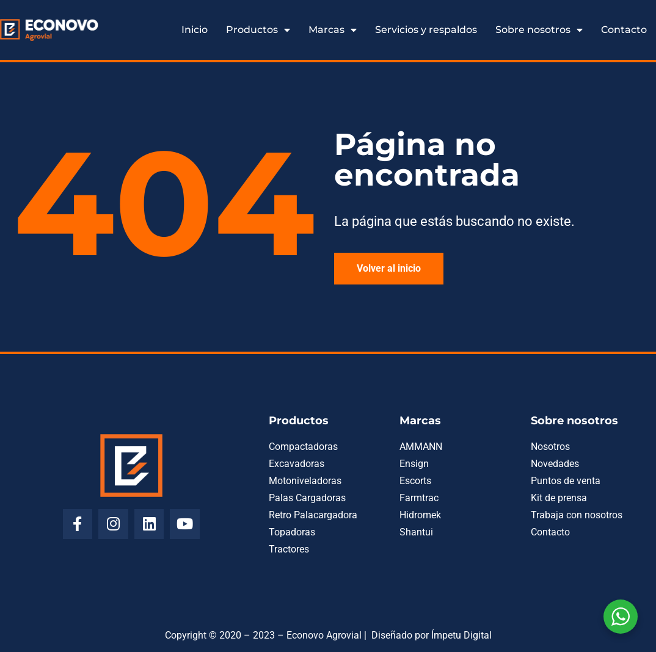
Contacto (624, 29)
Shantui (416, 532)
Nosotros (550, 446)
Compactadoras (303, 446)
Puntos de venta (565, 481)
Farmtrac (419, 498)
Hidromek (420, 515)
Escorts (415, 481)
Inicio (194, 29)
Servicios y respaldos (426, 29)
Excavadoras (296, 463)
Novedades (555, 463)
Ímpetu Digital (461, 635)
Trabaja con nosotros (576, 515)
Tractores (289, 549)
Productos (258, 30)
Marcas (332, 30)
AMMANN (420, 446)
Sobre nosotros (539, 30)
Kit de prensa (559, 498)
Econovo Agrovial (324, 635)
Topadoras (292, 532)
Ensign (414, 463)
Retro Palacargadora (313, 515)
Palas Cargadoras (307, 498)
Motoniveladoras (305, 481)
